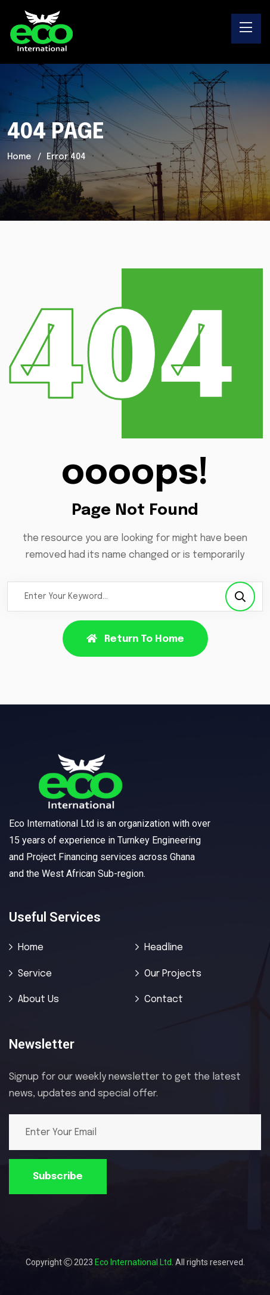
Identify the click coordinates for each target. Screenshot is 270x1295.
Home (19, 157)
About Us (38, 999)
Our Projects (172, 974)
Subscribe (58, 1177)
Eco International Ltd (133, 1262)
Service (35, 974)
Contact (163, 999)
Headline (163, 947)
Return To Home (135, 638)
